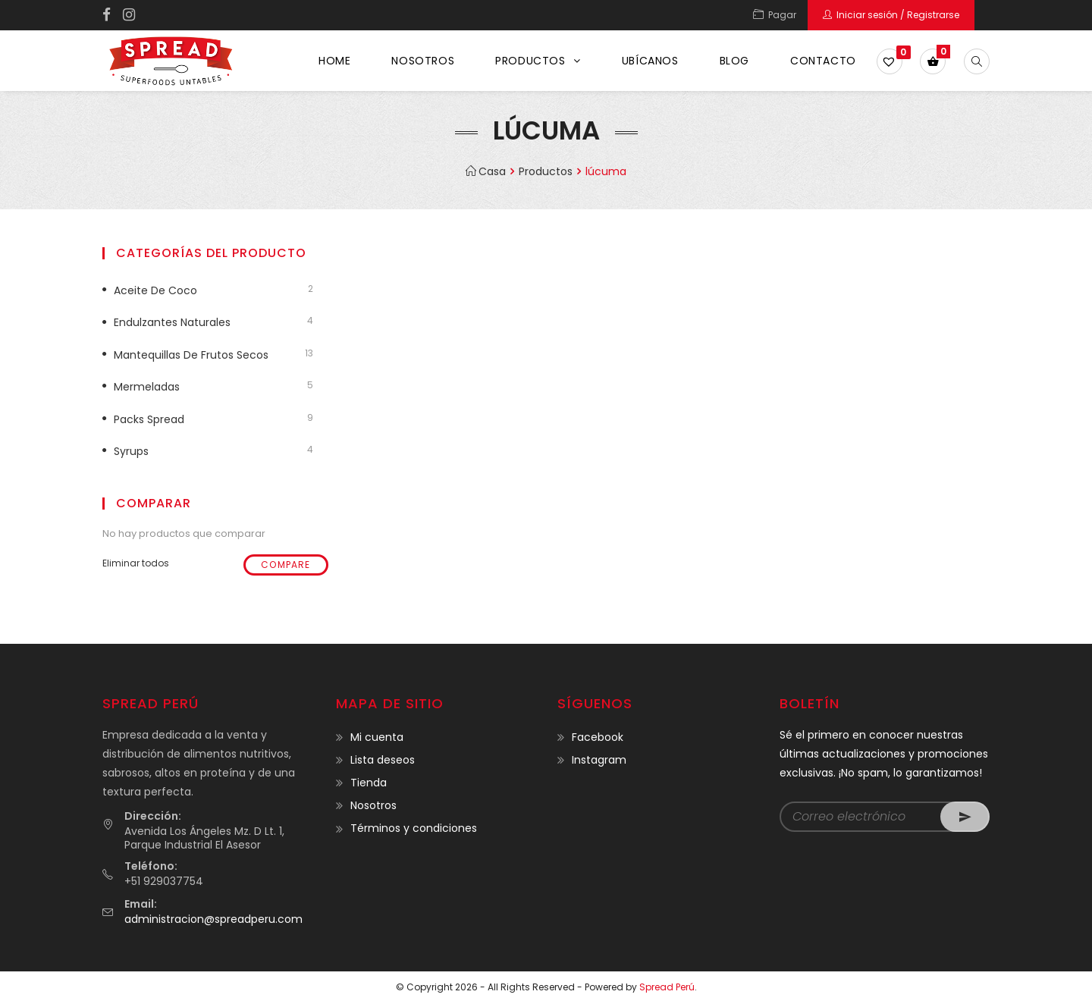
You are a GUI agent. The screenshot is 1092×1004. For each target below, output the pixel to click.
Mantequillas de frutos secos (191, 354)
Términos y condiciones (413, 828)
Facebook (597, 737)
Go (965, 817)
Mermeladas (147, 386)
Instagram (599, 759)
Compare (285, 564)
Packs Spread (149, 419)
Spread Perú (667, 986)
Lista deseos (382, 759)
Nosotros (373, 805)
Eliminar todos (135, 563)
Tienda (368, 782)
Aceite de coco (155, 290)
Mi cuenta (376, 737)
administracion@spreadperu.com (213, 919)
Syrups (131, 451)
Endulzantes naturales (172, 322)
